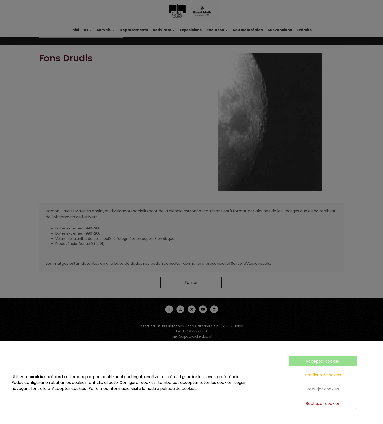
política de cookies (178, 388)
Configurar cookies (323, 375)
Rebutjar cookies (323, 389)
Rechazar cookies (323, 403)
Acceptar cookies (323, 361)
